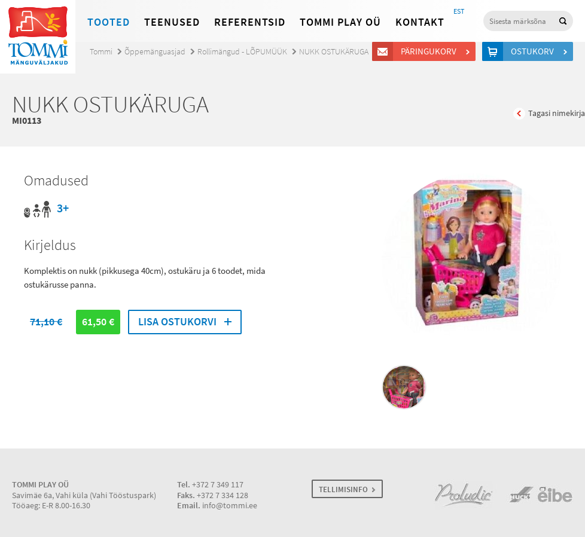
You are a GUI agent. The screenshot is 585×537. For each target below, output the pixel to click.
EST (458, 11)
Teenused (172, 22)
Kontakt (419, 22)
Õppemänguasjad (154, 51)
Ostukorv (534, 51)
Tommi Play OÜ (340, 22)
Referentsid (249, 22)
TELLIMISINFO (343, 489)
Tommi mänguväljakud (37, 37)
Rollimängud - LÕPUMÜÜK (242, 51)
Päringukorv (430, 51)
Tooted (108, 22)
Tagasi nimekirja (556, 113)
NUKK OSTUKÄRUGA (333, 51)
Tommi (101, 51)
